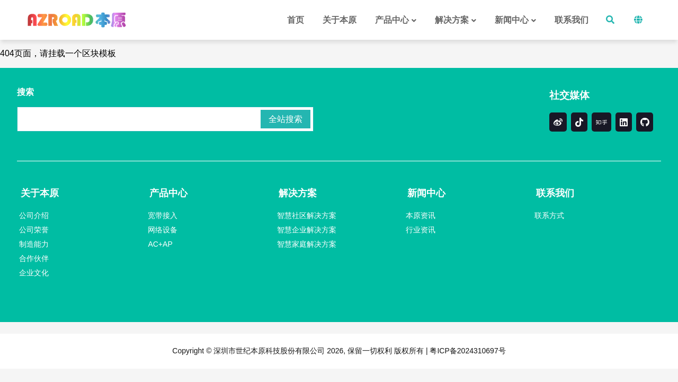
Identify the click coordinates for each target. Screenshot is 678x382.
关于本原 (40, 193)
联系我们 (555, 193)
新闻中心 (426, 193)
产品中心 (168, 193)
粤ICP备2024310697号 (467, 350)
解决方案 (298, 193)
